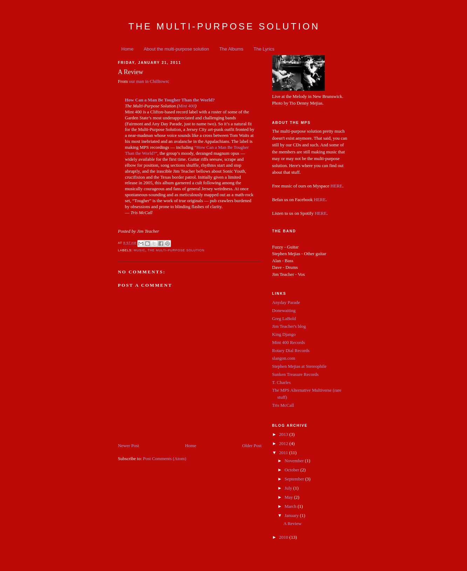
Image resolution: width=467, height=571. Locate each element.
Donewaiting (284, 310)
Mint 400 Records (288, 342)
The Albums (231, 49)
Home (127, 49)
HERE (336, 185)
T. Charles (281, 382)
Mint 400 (186, 105)
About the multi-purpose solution (176, 49)
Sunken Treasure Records (295, 374)
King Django (284, 334)
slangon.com (283, 358)
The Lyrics (264, 49)
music (139, 250)
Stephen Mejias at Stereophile (299, 366)
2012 (284, 443)
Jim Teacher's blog (289, 326)
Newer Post (128, 445)
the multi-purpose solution (176, 250)
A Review (292, 523)
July (288, 488)
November (294, 460)
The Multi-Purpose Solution (224, 26)
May (289, 497)
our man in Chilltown (148, 81)
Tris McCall (283, 405)
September (294, 479)
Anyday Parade (286, 302)
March (290, 506)
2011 (284, 452)
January (292, 515)
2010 (284, 537)
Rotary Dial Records (291, 350)
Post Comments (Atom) (164, 458)
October (292, 469)
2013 (284, 434)
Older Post (251, 445)
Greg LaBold (284, 318)
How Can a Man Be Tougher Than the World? (170, 99)
